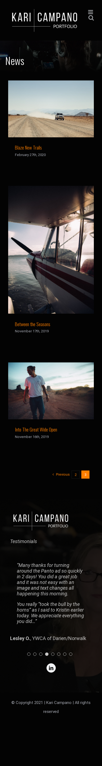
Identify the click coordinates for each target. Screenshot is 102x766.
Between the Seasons (32, 323)
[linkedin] (51, 668)
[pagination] (28, 654)
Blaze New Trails (28, 147)
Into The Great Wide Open (36, 429)
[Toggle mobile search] (91, 18)
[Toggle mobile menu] (91, 12)
